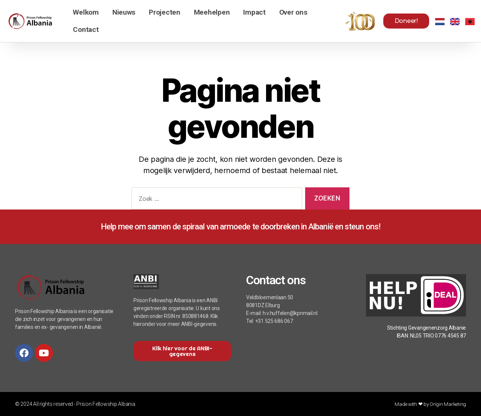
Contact (85, 29)
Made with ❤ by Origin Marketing (429, 404)
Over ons (293, 12)
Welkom (85, 12)
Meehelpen (212, 12)
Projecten (164, 12)
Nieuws (123, 12)
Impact (254, 12)
